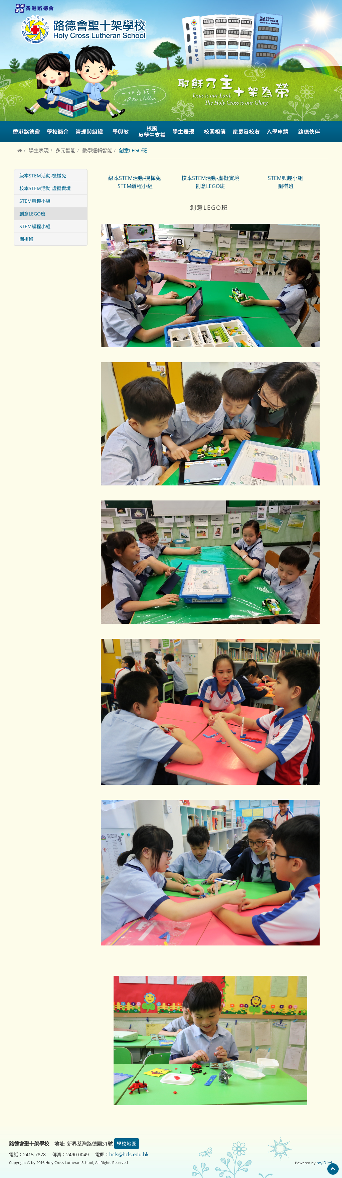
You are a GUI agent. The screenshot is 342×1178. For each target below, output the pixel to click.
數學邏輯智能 (97, 150)
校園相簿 (214, 131)
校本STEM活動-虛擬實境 (45, 188)
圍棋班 (26, 239)
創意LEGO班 (32, 213)
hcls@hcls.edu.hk (128, 1154)
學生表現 (39, 150)
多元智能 (65, 150)
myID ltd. (325, 1161)
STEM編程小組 (34, 226)
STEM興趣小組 (34, 201)
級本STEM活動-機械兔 (42, 175)
